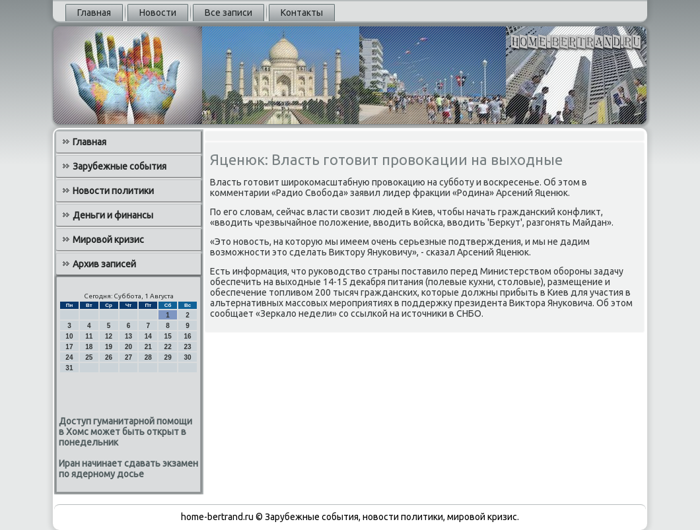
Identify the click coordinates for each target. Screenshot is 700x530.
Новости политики (113, 190)
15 (168, 336)
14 (148, 336)
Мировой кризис (108, 239)
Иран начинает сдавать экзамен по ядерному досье (128, 468)
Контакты (302, 12)
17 (69, 346)
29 (168, 357)
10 (69, 336)
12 (108, 336)
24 (69, 357)
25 (88, 357)
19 (108, 346)
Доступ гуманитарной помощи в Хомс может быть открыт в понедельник (125, 431)
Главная (94, 12)
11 (88, 336)
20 (128, 346)
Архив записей (104, 264)
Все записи (228, 12)
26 (108, 357)
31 (69, 368)
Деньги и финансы (113, 215)
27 (128, 357)
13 (128, 336)
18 (88, 346)
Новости (157, 12)
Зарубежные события (119, 166)
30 (187, 357)
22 (168, 346)
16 (187, 336)
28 (148, 357)
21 (148, 346)
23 (187, 346)
